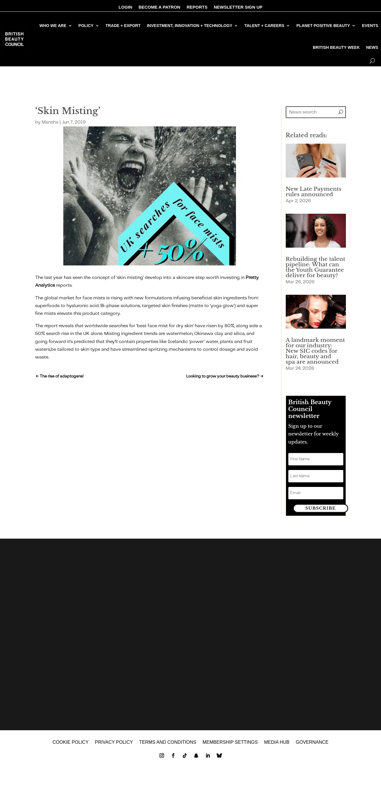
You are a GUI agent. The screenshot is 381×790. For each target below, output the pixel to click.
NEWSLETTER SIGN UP (238, 7)
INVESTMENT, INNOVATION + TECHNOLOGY (189, 25)
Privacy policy (114, 745)
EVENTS (370, 25)
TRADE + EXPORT (123, 25)
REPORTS (196, 7)
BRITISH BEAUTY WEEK (336, 47)
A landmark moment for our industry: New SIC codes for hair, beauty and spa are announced (315, 351)
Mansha (50, 122)
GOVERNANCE (312, 745)
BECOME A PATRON (159, 7)
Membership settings (230, 745)
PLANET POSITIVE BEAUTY (323, 25)
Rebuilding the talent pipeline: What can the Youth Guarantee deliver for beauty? (315, 267)
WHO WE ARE (52, 25)
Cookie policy (70, 745)
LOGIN (125, 7)
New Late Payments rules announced (314, 192)
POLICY (86, 25)
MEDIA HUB (276, 745)
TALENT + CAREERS (264, 25)
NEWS (372, 47)
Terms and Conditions (167, 745)
